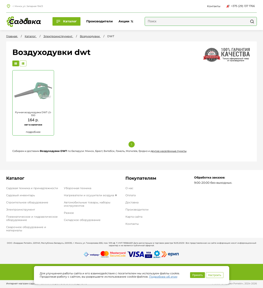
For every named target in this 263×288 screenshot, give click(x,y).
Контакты (132, 224)
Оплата (130, 195)
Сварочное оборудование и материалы (26, 228)
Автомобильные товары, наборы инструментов (87, 204)
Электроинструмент (20, 209)
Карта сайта (133, 216)
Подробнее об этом (163, 276)
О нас (129, 188)
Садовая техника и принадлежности (32, 188)
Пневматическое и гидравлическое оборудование (32, 218)
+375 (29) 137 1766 (241, 6)
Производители (137, 209)
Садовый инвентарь (20, 195)
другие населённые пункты (168, 150)
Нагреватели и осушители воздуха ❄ (90, 195)
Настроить (214, 275)
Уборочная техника (77, 188)
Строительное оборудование (27, 202)
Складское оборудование (82, 220)
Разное (69, 213)
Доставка (132, 202)
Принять (197, 275)
